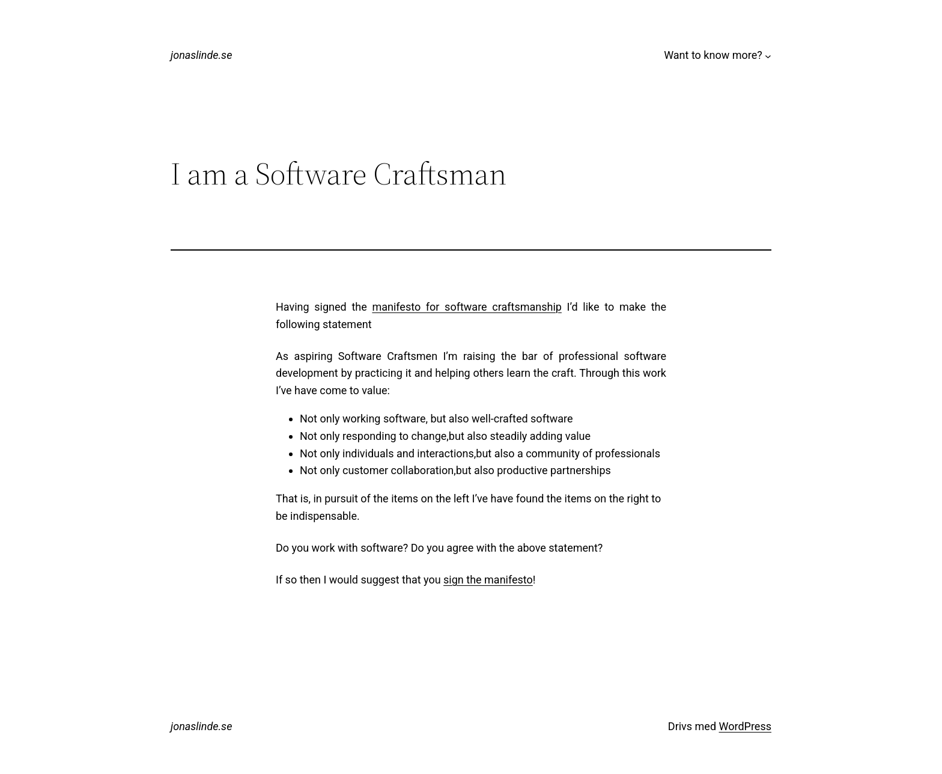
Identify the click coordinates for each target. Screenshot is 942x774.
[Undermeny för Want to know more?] (768, 55)
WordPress (745, 726)
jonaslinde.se (201, 55)
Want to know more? (713, 55)
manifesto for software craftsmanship (466, 306)
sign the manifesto (488, 579)
